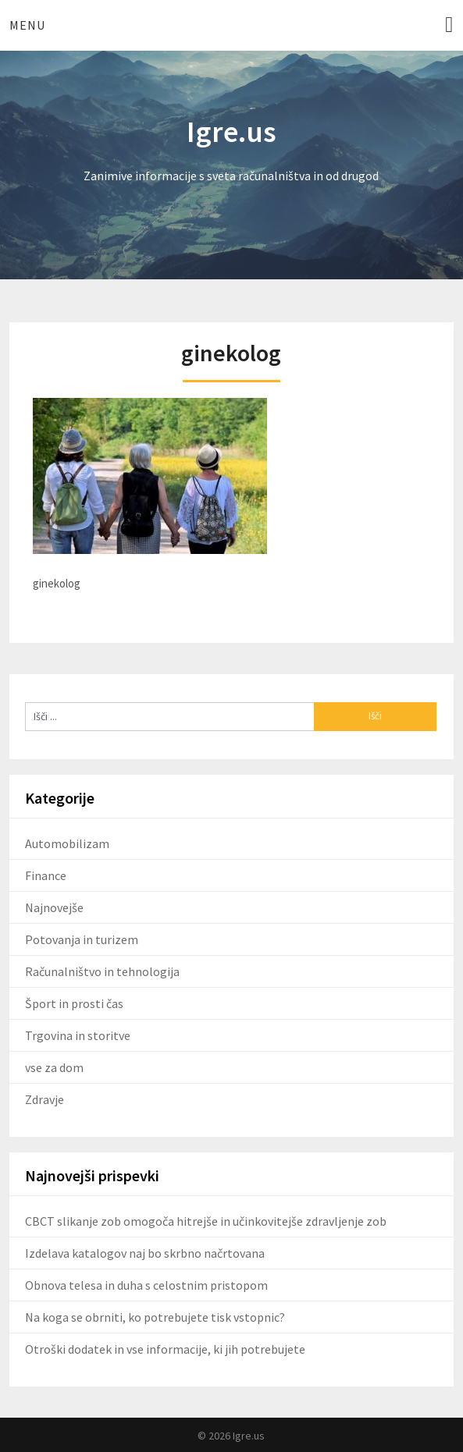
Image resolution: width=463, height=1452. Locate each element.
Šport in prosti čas (74, 1003)
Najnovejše (54, 907)
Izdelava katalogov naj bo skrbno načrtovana (145, 1253)
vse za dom (54, 1067)
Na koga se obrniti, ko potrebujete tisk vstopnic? (155, 1317)
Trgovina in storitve (77, 1035)
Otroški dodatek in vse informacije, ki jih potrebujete (165, 1349)
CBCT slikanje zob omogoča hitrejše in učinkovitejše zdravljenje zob (205, 1221)
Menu (27, 25)
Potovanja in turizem (81, 939)
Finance (45, 875)
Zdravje (44, 1099)
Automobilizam (67, 843)
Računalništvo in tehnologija (102, 971)
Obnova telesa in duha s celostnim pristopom (146, 1285)
